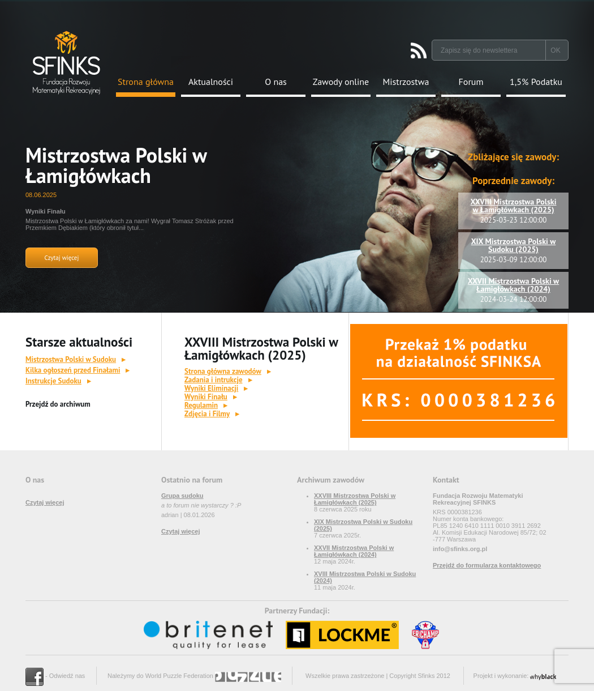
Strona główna (146, 81)
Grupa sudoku (182, 495)
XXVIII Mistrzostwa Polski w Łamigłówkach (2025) (514, 206)
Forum (471, 81)
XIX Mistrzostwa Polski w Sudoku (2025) (513, 245)
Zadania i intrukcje (213, 379)
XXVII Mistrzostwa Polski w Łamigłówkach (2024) (513, 285)
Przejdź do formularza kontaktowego (487, 565)
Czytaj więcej (62, 258)
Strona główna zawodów (222, 371)
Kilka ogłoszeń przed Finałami (72, 370)
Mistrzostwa (406, 81)
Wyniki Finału (205, 396)
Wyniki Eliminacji (211, 388)
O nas (276, 81)
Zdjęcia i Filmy (207, 413)
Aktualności (210, 81)
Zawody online (341, 81)
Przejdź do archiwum (58, 404)
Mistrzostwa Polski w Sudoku (70, 359)
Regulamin (201, 405)
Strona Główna (66, 63)
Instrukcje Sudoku (53, 381)
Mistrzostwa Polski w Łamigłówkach (115, 165)
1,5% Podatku (536, 81)
